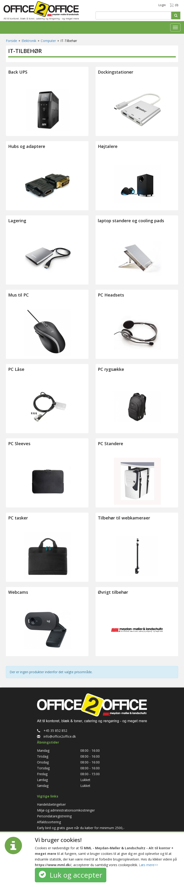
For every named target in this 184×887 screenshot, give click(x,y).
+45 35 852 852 (52, 730)
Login (162, 5)
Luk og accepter (70, 875)
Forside (11, 40)
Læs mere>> (148, 865)
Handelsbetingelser (51, 804)
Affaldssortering (49, 822)
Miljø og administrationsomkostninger (66, 810)
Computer (48, 40)
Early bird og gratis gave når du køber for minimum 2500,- (81, 828)
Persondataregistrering (54, 816)
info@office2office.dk (56, 736)
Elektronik (29, 40)
